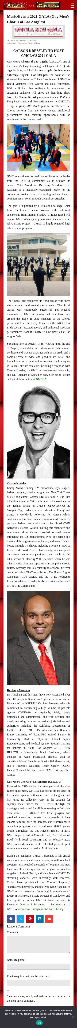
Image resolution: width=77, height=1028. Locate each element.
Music (37, 43)
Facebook (24, 909)
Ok (39, 1023)
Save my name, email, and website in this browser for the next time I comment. (38, 998)
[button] (71, 5)
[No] (72, 1017)
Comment (12, 932)
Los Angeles (29, 43)
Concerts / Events (16, 43)
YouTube (54, 909)
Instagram (37, 909)
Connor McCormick (17, 40)
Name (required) (16, 959)
